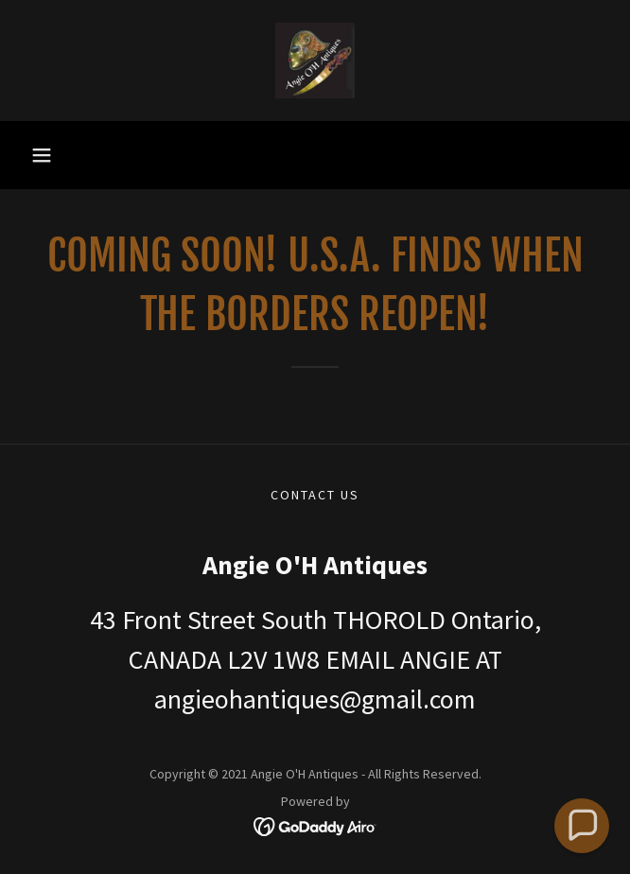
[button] (42, 155)
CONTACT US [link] (315, 494)
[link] (315, 60)
